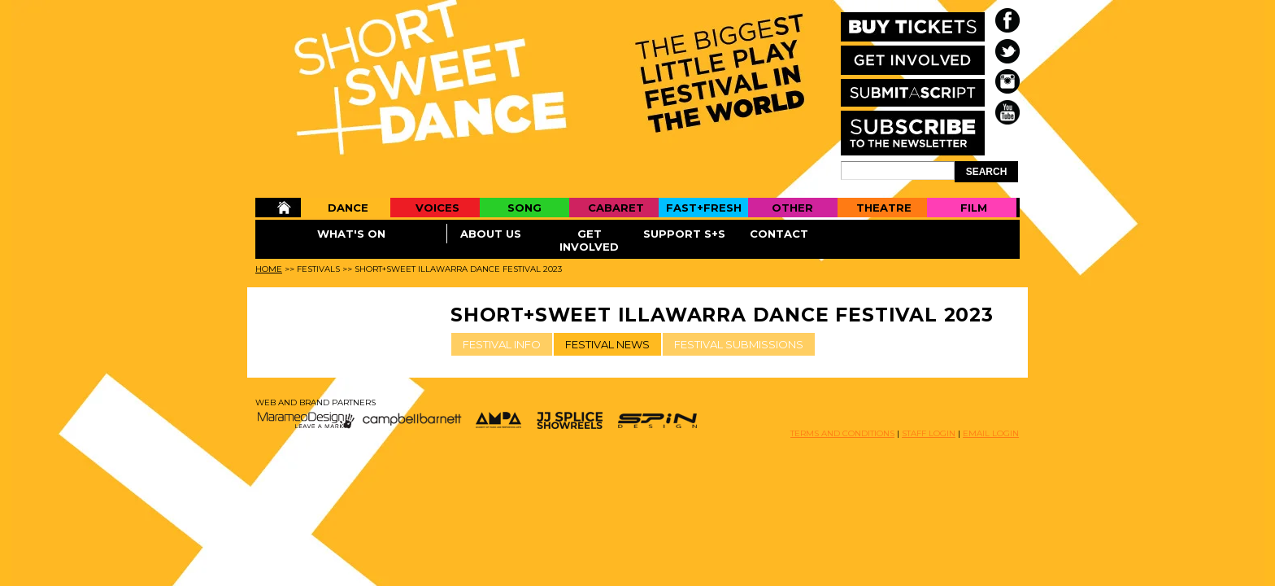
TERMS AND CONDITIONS (842, 433)
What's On (351, 233)
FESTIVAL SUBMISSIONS (738, 344)
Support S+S (684, 233)
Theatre (884, 207)
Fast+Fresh (704, 207)
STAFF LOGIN (928, 433)
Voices (437, 207)
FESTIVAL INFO (502, 344)
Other (792, 207)
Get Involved (589, 240)
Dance (348, 207)
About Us (490, 233)
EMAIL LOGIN (991, 433)
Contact (779, 233)
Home (277, 207)
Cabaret (616, 207)
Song (524, 207)
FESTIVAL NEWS (607, 344)
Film (973, 207)
